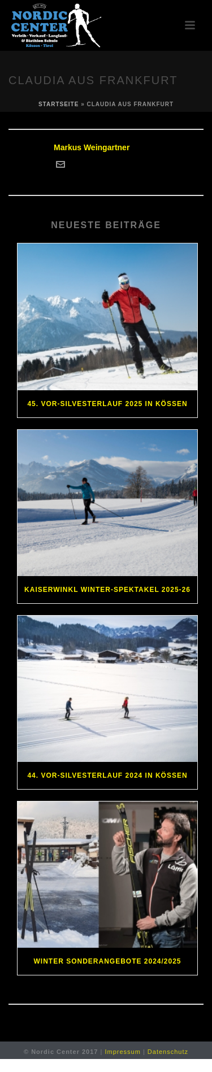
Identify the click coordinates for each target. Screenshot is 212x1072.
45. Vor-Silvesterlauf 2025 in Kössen (107, 404)
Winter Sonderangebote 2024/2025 (107, 961)
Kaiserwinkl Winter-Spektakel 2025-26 (107, 590)
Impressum (122, 1051)
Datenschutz (168, 1051)
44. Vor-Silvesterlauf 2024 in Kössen (107, 775)
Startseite (58, 104)
